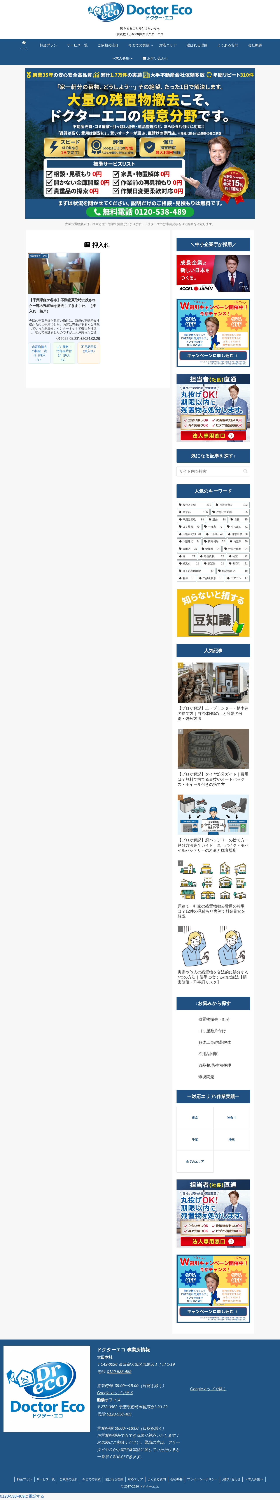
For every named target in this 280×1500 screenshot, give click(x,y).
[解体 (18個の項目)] (186, 578)
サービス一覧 (45, 1479)
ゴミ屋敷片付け (212, 1031)
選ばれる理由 (114, 1479)
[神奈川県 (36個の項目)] (238, 534)
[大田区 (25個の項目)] (188, 549)
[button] (245, 471)
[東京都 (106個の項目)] (193, 512)
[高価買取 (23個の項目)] (212, 556)
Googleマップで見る (115, 1393)
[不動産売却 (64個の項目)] (190, 534)
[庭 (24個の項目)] (187, 556)
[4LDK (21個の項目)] (238, 564)
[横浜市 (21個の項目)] (189, 564)
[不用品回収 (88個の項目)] (191, 519)
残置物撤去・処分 (214, 1019)
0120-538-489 (119, 1372)
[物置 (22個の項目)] (238, 556)
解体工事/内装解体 (214, 1042)
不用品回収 (208, 1054)
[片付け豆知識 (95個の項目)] (230, 512)
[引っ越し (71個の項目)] (237, 527)
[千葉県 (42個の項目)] (214, 534)
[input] (213, 471)
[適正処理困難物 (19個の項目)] (196, 571)
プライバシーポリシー (202, 1479)
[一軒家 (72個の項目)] (213, 527)
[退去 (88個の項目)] (217, 519)
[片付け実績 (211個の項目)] (195, 505)
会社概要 (177, 1479)
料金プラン (23, 1479)
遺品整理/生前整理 (214, 1065)
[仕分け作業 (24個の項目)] (236, 549)
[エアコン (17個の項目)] (237, 578)
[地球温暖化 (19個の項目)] (233, 571)
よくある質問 (157, 1479)
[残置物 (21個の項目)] (214, 564)
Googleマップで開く (208, 1389)
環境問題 (206, 1077)
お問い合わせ (232, 1479)
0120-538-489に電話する (22, 1496)
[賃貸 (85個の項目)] (239, 519)
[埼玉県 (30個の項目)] (239, 541)
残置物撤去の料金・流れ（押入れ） (38, 352)
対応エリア (135, 1479)
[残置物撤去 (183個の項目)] (232, 505)
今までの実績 (91, 1479)
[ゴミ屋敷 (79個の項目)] (189, 527)
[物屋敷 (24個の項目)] (211, 549)
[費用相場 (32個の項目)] (214, 541)
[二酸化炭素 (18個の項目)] (210, 578)
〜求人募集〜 (255, 1479)
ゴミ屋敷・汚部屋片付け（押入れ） (62, 352)
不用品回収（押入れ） (86, 347)
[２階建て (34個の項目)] (189, 541)
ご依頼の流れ (68, 1479)
